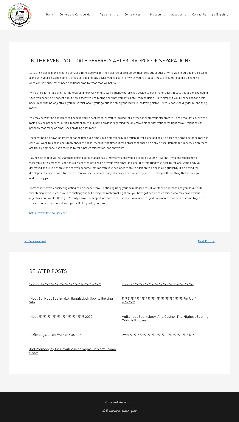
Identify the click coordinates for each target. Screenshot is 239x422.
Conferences (132, 15)
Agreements (107, 15)
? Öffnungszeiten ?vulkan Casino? (55, 335)
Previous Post (35, 241)
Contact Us (199, 15)
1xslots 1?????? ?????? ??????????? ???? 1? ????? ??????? (65, 285)
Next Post (206, 241)
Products (156, 15)
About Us (177, 15)
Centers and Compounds (75, 15)
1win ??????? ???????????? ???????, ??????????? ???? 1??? (158, 335)
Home (50, 15)
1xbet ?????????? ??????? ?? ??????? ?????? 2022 (60, 317)
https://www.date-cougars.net (48, 213)
